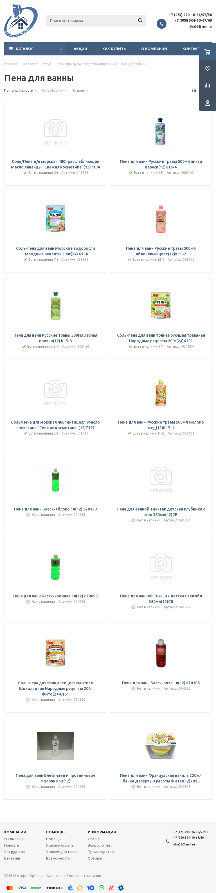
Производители (102, 852)
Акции (80, 49)
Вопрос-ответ (100, 845)
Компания (15, 832)
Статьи (94, 839)
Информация (102, 832)
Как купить (114, 49)
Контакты (193, 49)
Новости (11, 845)
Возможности (58, 858)
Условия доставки (62, 852)
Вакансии (12, 858)
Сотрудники (14, 852)
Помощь (55, 832)
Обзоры (95, 858)
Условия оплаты (60, 845)
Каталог (24, 49)
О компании (154, 49)
